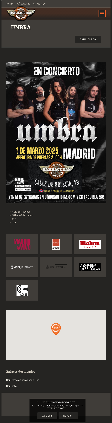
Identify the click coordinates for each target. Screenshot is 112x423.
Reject (68, 416)
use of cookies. (57, 408)
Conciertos (67, 39)
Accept (47, 416)
